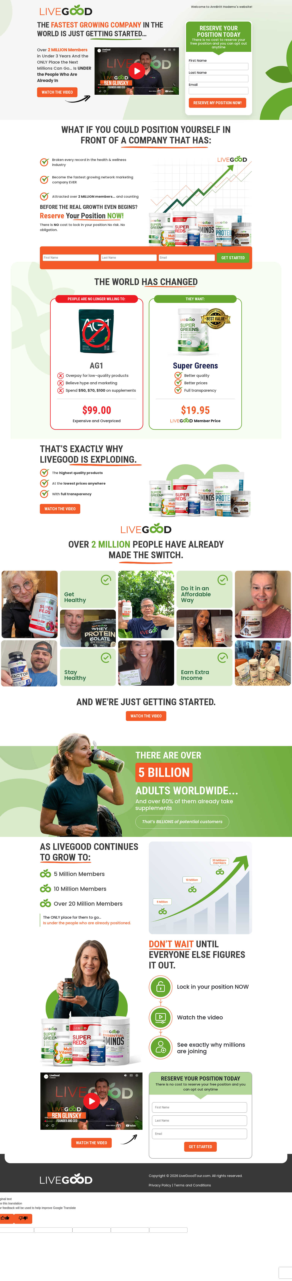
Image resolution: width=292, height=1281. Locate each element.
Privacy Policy (160, 1185)
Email (193, 84)
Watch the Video (57, 92)
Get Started (233, 257)
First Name (198, 60)
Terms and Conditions (192, 1185)
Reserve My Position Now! (217, 103)
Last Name (198, 72)
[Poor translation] (23, 1219)
